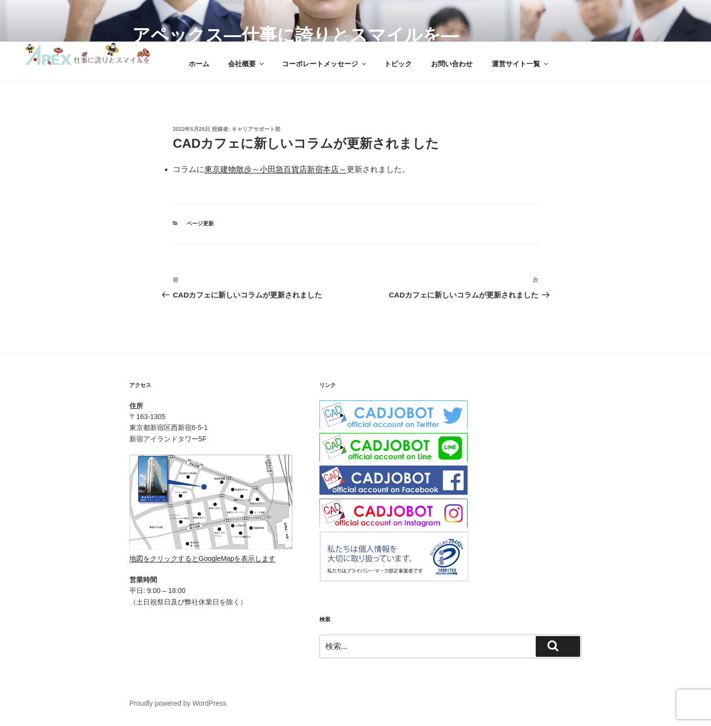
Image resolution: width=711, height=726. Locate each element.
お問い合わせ (452, 64)
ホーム (199, 64)
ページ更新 (200, 223)
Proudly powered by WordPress (178, 703)
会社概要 (246, 64)
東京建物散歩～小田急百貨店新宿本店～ (275, 169)
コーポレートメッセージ (324, 64)
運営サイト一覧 (521, 64)
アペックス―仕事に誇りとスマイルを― (295, 35)
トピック (398, 64)
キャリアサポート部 (256, 129)
